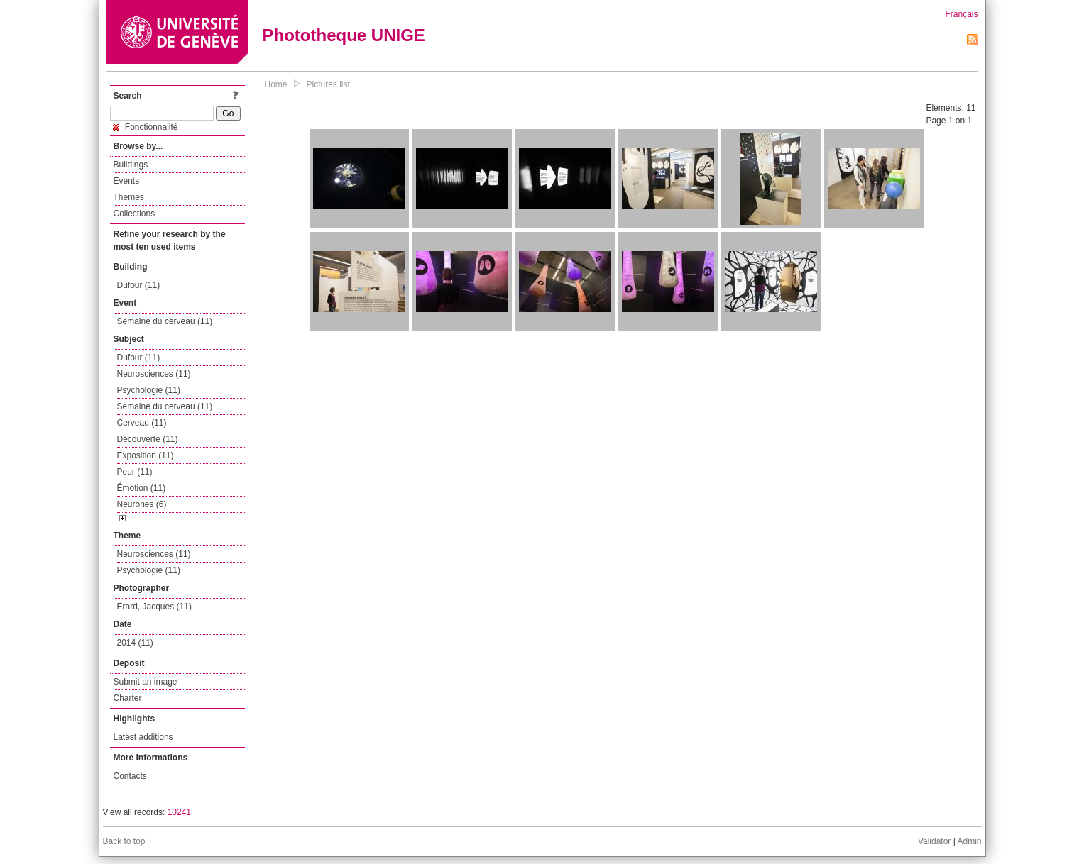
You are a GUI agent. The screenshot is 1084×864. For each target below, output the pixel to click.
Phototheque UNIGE (344, 35)
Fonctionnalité (145, 127)
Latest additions (143, 737)
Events (127, 181)
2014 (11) (135, 643)
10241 (179, 812)
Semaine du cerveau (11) (165, 321)
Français (961, 14)
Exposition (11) (145, 455)
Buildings (131, 165)
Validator (934, 841)
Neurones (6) (142, 504)
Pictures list (328, 84)
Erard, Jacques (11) (154, 606)
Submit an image (145, 682)
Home (276, 84)
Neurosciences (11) (154, 374)
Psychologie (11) (148, 390)
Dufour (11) (138, 285)
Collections (134, 213)
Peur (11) (135, 472)
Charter (128, 698)
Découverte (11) (147, 439)
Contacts (130, 776)
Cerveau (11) (142, 423)
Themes (129, 197)
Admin (969, 841)
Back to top (124, 841)
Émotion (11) (141, 488)
